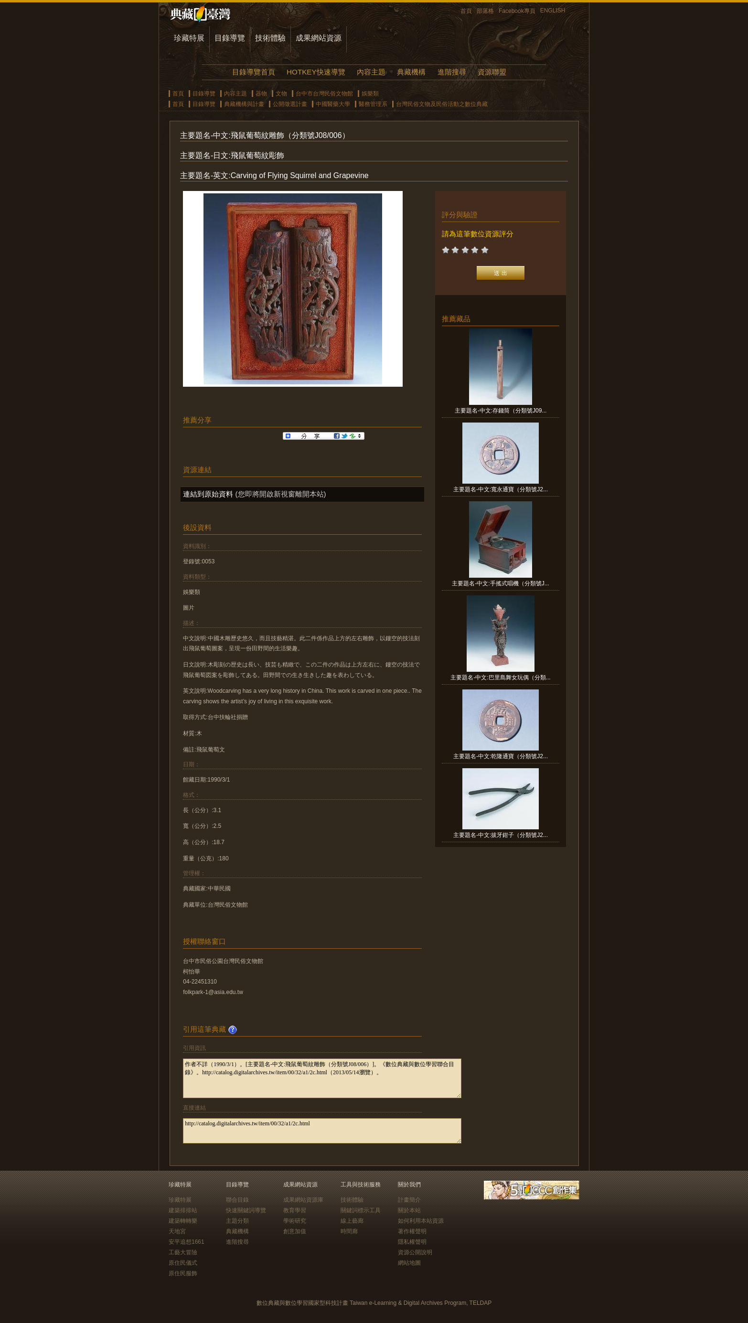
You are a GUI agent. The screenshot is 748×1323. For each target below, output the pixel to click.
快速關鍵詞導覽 (246, 1210)
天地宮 (177, 1231)
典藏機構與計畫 (244, 104)
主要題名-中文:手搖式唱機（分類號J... (500, 583)
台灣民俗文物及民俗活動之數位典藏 (442, 104)
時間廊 (349, 1231)
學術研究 (294, 1220)
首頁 (466, 11)
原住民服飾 (183, 1273)
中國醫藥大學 (333, 104)
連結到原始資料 (208, 494)
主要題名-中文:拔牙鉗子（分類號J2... (500, 835)
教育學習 (294, 1210)
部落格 (485, 11)
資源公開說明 (415, 1252)
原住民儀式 (183, 1262)
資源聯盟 (492, 72)
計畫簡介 (409, 1199)
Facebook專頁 (517, 11)
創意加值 (294, 1231)
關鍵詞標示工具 (361, 1210)
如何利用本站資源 (421, 1220)
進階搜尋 (452, 72)
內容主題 (371, 72)
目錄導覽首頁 (253, 72)
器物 (261, 93)
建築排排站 (183, 1210)
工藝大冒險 (183, 1252)
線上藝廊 (352, 1220)
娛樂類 (370, 93)
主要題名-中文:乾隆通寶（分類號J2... (500, 756)
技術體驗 (270, 38)
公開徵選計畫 (290, 104)
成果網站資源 (319, 38)
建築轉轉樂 (183, 1220)
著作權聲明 (412, 1231)
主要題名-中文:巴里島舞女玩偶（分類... (500, 677)
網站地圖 (409, 1262)
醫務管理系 (373, 104)
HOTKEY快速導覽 (316, 72)
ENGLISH (553, 10)
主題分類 (237, 1220)
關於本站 (409, 1210)
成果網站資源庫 (303, 1199)
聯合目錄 (237, 1199)
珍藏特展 (189, 38)
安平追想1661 (186, 1241)
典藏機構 (411, 72)
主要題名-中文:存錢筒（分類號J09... (501, 410)
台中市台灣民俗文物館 (324, 93)
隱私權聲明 (412, 1241)
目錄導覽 (229, 38)
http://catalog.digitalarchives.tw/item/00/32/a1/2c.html (322, 1130)
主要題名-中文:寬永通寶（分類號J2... (500, 489)
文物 (281, 93)
